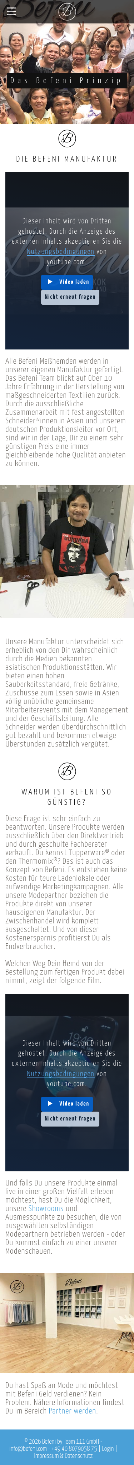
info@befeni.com (28, 1449)
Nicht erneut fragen (70, 297)
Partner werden (72, 1411)
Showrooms (46, 1209)
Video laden (74, 282)
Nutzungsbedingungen (60, 252)
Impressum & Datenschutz (63, 1456)
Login (108, 1449)
